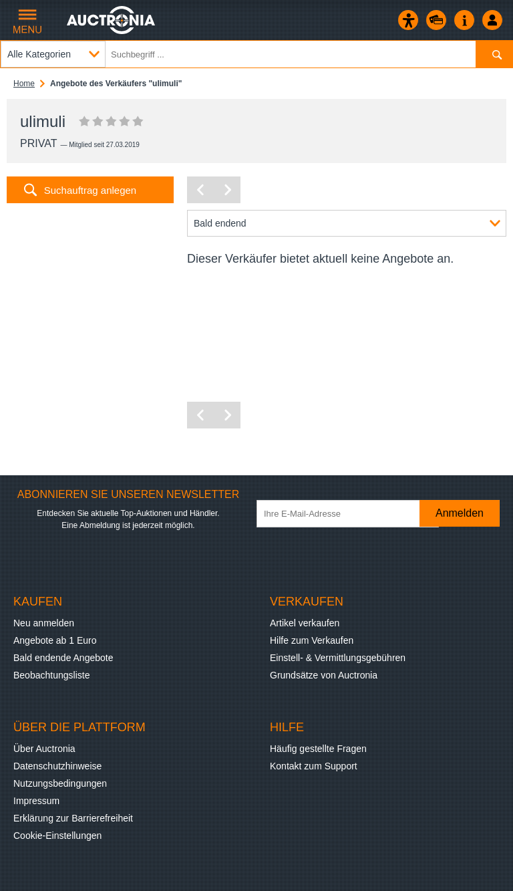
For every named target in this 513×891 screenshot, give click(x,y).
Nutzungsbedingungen (60, 783)
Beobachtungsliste (51, 675)
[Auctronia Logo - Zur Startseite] (112, 20)
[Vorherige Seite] (200, 189)
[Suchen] (494, 54)
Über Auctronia (44, 748)
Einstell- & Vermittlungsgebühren (337, 657)
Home (24, 83)
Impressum (36, 800)
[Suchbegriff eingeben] (256, 54)
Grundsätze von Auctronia (323, 675)
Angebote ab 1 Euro (55, 640)
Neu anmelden (43, 623)
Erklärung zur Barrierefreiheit (73, 818)
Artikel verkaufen (304, 623)
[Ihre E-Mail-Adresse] (347, 513)
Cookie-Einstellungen (57, 835)
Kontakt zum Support (313, 766)
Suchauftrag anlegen (90, 190)
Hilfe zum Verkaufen (311, 640)
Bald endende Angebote (63, 657)
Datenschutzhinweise (57, 766)
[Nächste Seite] (227, 189)
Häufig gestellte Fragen (318, 748)
